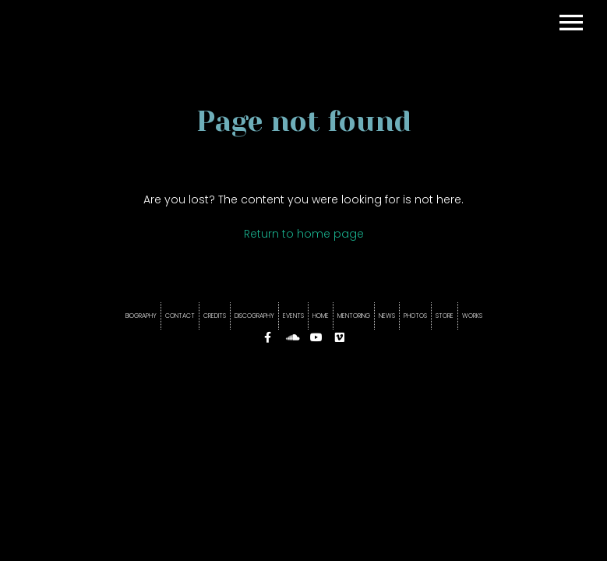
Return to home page (304, 234)
